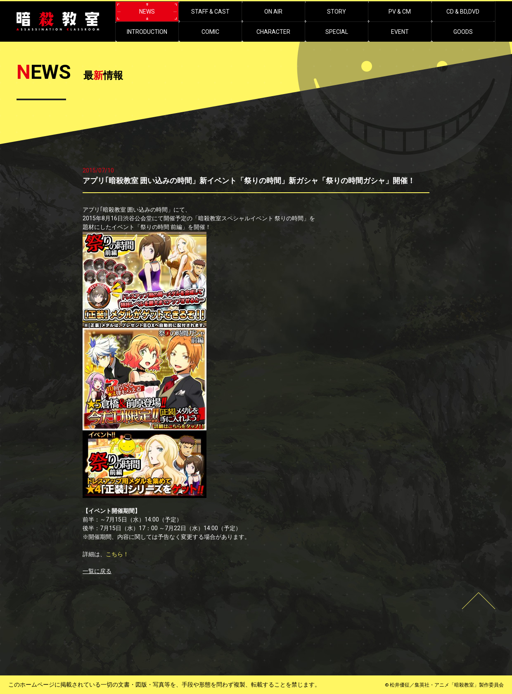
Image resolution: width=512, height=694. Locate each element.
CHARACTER (273, 31)
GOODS (463, 31)
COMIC (210, 31)
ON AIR (273, 11)
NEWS (147, 11)
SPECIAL (336, 31)
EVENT (400, 31)
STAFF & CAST (210, 11)
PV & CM (400, 11)
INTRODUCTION (147, 31)
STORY (336, 11)
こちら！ (117, 554)
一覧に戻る (97, 571)
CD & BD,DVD (462, 11)
